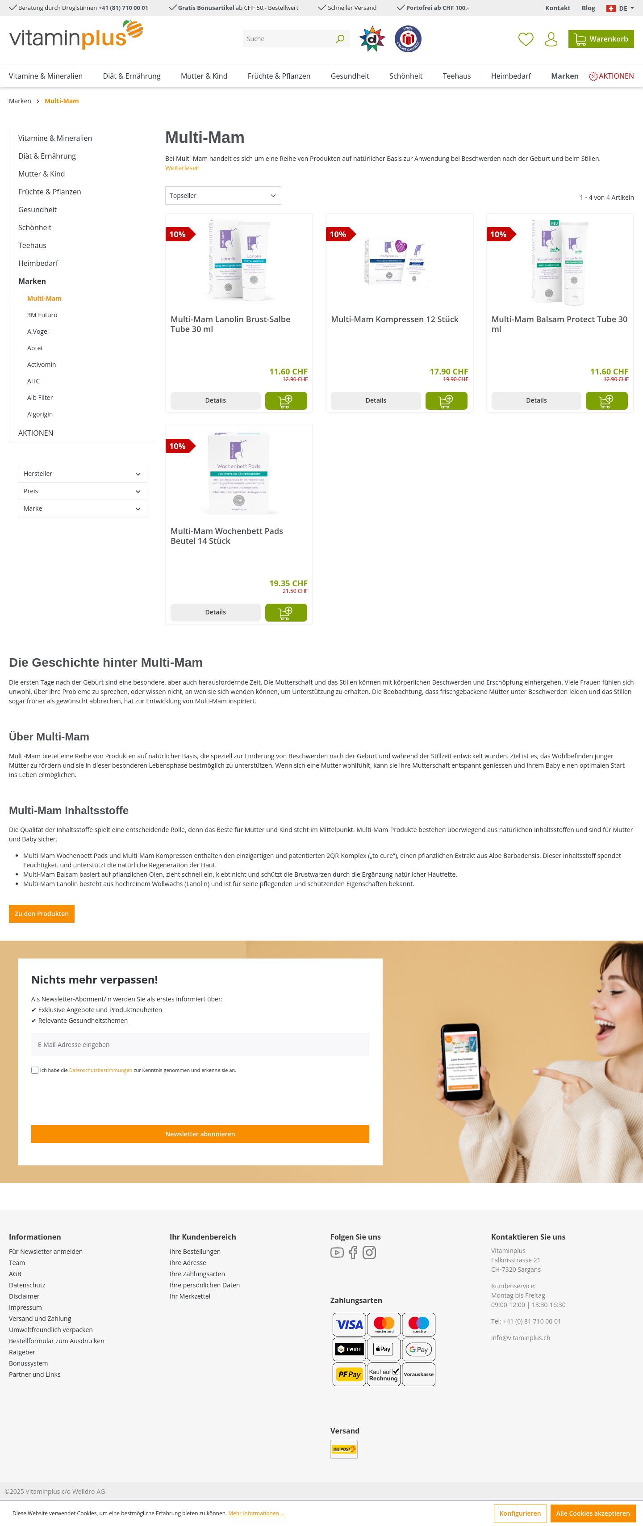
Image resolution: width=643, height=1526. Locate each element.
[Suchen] (340, 38)
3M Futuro (42, 315)
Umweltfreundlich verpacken (51, 1329)
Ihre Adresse (188, 1262)
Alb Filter (40, 397)
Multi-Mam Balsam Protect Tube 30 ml (560, 324)
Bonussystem (28, 1363)
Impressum (25, 1307)
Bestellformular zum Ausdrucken (56, 1341)
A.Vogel (38, 331)
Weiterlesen (182, 168)
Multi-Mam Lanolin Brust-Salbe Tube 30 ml (230, 324)
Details (215, 400)
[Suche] (286, 38)
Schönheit (34, 227)
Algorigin (40, 414)
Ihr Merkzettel (190, 1296)
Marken (32, 281)
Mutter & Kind (41, 174)
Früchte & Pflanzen (49, 192)
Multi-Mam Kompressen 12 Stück (395, 319)
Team (17, 1262)
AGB (15, 1274)
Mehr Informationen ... (256, 1513)
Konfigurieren (520, 1513)
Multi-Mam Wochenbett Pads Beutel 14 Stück (227, 536)
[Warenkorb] (601, 39)
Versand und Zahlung (40, 1318)
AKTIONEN (36, 433)
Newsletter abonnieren (200, 1134)
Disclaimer (24, 1296)
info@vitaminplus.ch (521, 1337)
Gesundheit (37, 209)
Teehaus (32, 245)
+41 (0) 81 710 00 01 (532, 1321)
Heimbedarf (38, 263)
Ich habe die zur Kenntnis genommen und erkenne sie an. (138, 1070)
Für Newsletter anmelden (46, 1251)
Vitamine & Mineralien (55, 138)
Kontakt (557, 8)
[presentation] (99, 1098)
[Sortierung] (223, 195)
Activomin (41, 364)
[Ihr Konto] (551, 39)
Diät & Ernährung (47, 156)
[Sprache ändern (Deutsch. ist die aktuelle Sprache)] (620, 8)
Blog (588, 8)
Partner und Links (35, 1374)
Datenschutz (27, 1285)
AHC (33, 381)
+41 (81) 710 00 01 (124, 8)
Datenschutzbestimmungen (101, 1070)
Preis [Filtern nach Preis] (83, 491)
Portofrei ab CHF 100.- (437, 8)
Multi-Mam (44, 298)
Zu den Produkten (42, 913)
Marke (83, 508)
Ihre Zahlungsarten (197, 1274)
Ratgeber (22, 1352)
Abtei (34, 348)
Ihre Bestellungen (195, 1251)
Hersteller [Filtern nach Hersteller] (83, 473)
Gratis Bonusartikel (206, 8)
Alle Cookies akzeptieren (593, 1513)
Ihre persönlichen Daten (205, 1285)
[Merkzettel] (526, 39)
